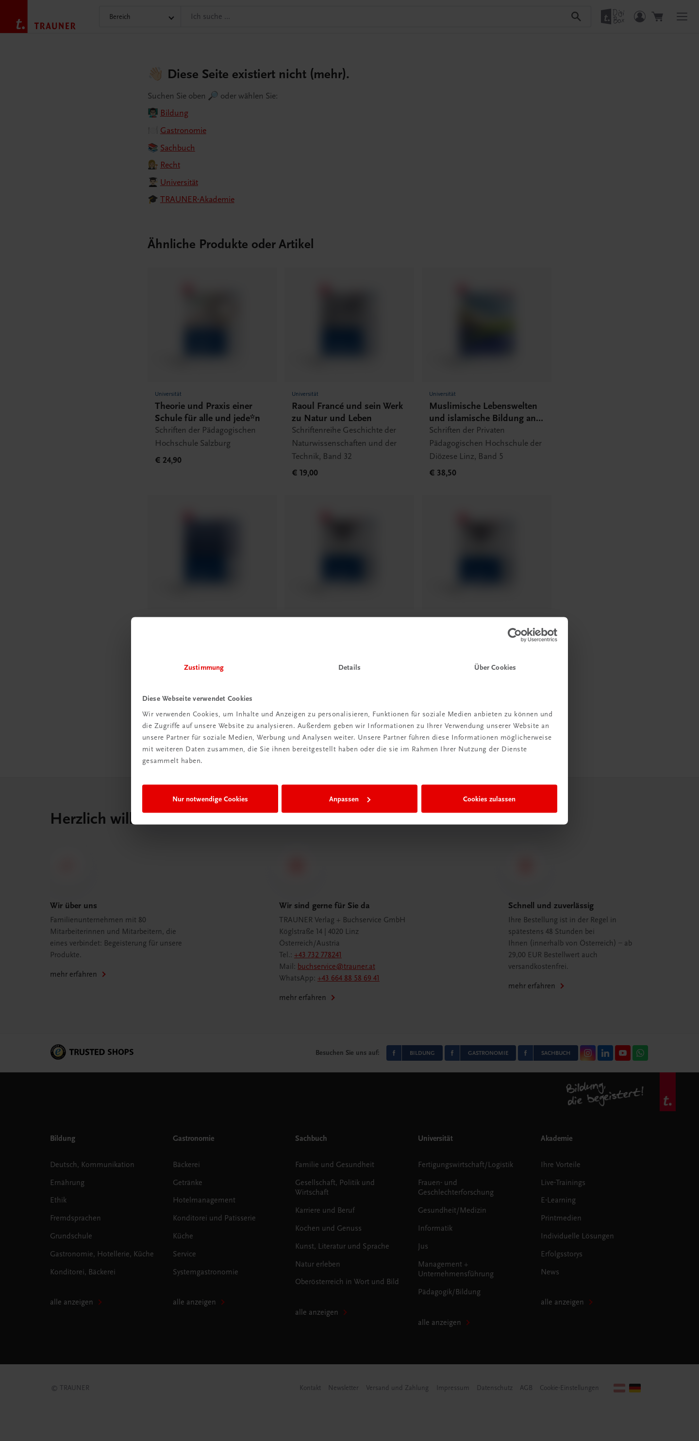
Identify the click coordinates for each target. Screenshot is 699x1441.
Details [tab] (349, 666)
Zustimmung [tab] (204, 666)
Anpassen (349, 799)
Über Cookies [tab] (495, 666)
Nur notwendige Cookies (210, 799)
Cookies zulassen (489, 799)
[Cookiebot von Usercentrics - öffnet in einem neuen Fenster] (514, 635)
